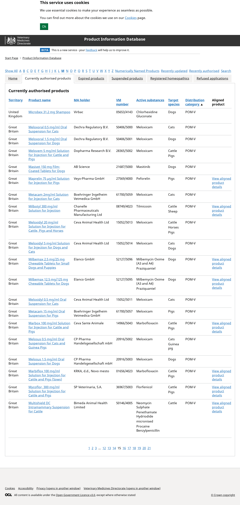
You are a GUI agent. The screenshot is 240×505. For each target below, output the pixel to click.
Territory (15, 100)
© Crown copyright (223, 495)
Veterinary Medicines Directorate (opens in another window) (122, 488)
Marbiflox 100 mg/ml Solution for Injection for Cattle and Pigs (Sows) (47, 375)
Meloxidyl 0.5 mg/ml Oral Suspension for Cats (47, 301)
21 (149, 448)
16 (124, 448)
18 (134, 448)
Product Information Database (114, 39)
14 (114, 448)
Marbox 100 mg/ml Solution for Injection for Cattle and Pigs (49, 327)
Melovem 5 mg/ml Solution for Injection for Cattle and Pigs (48, 155)
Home (13, 78)
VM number (122, 102)
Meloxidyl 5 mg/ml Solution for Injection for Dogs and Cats (49, 247)
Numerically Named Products (137, 71)
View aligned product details (221, 182)
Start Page (11, 58)
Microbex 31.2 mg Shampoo (49, 112)
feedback (91, 50)
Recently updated (174, 71)
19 (139, 448)
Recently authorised (204, 71)
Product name (39, 100)
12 (104, 448)
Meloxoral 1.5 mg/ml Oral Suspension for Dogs (47, 141)
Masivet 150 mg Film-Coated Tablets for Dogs (46, 169)
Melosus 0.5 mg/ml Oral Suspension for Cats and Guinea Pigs (46, 343)
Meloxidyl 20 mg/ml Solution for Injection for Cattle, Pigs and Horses (47, 226)
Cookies (131, 18)
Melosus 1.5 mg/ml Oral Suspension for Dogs (46, 361)
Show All (11, 71)
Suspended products (127, 78)
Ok (44, 26)
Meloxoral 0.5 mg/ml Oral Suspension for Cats (47, 129)
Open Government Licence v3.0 (75, 495)
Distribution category (194, 102)
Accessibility (25, 488)
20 (144, 448)
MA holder (82, 100)
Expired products (91, 78)
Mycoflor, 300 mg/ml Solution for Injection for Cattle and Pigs (47, 391)
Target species (174, 102)
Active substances (150, 100)
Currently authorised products (48, 78)
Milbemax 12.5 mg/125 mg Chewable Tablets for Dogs (48, 281)
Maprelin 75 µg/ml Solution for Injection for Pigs (49, 180)
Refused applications (212, 78)
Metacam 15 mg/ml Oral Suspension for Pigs (46, 313)
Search (226, 71)
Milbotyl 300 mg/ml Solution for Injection (44, 208)
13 (109, 448)
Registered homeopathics (169, 78)
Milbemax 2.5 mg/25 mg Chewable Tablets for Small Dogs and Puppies (48, 263)
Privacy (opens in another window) (58, 488)
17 (129, 448)
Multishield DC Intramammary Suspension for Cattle (49, 407)
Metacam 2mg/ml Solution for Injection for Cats (48, 196)
